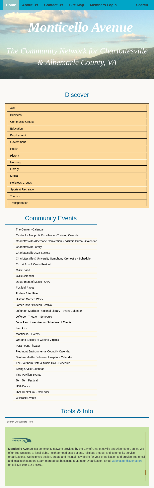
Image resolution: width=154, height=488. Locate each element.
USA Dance (23, 386)
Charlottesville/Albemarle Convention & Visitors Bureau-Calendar (56, 241)
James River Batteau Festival (34, 305)
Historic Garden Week (29, 299)
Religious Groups (21, 182)
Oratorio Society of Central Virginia (37, 339)
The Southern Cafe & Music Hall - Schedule (43, 363)
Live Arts (21, 328)
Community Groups (22, 121)
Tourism (15, 196)
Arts (12, 108)
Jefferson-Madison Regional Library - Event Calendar (49, 310)
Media (14, 175)
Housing (15, 162)
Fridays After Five (27, 293)
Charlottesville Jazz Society (33, 252)
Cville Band (23, 270)
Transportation (19, 202)
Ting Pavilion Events (28, 374)
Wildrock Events (26, 397)
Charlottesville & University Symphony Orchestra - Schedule (53, 258)
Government (18, 142)
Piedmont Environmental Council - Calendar (43, 351)
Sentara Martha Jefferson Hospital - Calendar (44, 357)
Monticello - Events (28, 334)
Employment (18, 135)
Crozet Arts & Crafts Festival (33, 264)
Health (14, 148)
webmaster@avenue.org (127, 460)
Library (14, 169)
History (14, 155)
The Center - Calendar (30, 229)
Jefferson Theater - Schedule (34, 316)
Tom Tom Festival (27, 380)
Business (16, 115)
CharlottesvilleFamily (29, 247)
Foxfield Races (25, 287)
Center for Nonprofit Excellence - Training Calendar (48, 235)
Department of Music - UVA (33, 281)
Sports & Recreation (22, 189)
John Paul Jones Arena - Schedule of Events (43, 322)
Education (16, 128)
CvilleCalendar (25, 276)
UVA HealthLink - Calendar (32, 392)
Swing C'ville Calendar (30, 368)
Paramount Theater (28, 345)
